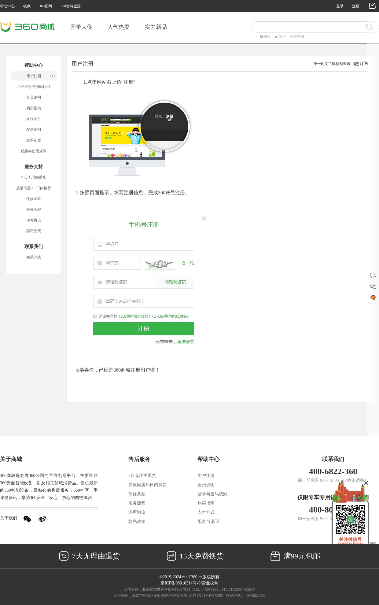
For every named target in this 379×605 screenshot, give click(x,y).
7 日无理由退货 (33, 177)
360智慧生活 (71, 6)
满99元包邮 (295, 556)
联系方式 (33, 257)
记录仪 (280, 36)
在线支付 (33, 119)
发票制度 (33, 140)
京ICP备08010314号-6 (180, 583)
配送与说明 (208, 521)
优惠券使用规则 (33, 151)
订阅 (363, 63)
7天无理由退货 (89, 556)
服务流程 (33, 209)
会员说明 (33, 97)
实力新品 (156, 27)
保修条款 (33, 199)
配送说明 (33, 129)
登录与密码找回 (212, 494)
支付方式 (206, 512)
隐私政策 (33, 231)
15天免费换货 (195, 556)
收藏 (27, 6)
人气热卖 (119, 27)
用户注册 (34, 76)
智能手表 (297, 36)
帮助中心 (7, 6)
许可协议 (33, 220)
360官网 (45, 6)
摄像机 (265, 36)
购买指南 (33, 108)
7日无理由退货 (142, 475)
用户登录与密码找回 (33, 87)
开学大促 (81, 27)
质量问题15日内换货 (147, 484)
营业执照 (210, 583)
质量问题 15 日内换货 (33, 188)
